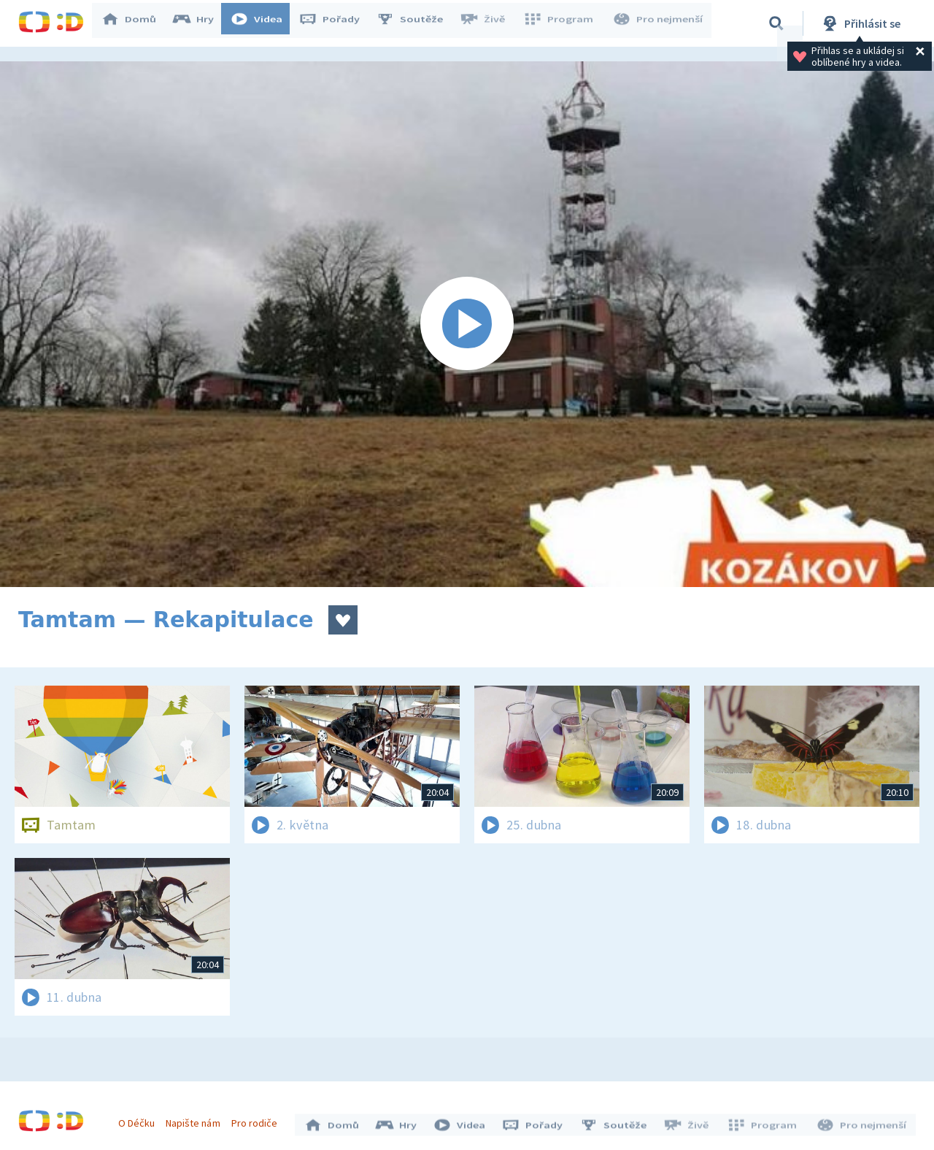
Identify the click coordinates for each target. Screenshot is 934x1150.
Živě (489, 23)
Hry (200, 23)
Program (562, 23)
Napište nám (196, 1119)
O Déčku (140, 1119)
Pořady (336, 23)
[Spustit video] (467, 324)
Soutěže (416, 23)
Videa (263, 23)
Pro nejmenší (659, 23)
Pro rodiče (258, 1119)
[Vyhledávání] (776, 23)
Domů (135, 23)
